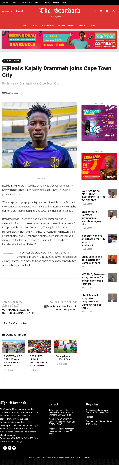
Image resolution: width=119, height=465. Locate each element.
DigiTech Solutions (82, 457)
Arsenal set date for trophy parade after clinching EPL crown (61, 430)
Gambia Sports (11, 61)
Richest (89, 416)
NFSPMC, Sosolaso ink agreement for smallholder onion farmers (93, 279)
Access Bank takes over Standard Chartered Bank (98, 410)
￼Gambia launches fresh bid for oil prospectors (60, 308)
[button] (113, 11)
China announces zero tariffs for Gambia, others (92, 260)
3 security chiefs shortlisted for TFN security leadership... (93, 240)
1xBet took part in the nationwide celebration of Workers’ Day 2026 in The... (61, 412)
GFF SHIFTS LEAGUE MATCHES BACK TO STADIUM (39, 359)
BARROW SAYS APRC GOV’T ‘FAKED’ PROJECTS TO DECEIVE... (93, 195)
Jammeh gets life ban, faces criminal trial (99, 422)
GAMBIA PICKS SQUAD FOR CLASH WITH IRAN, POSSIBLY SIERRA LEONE (62, 421)
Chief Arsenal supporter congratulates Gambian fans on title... (91, 301)
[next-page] (9, 379)
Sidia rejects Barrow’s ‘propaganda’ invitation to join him (91, 218)
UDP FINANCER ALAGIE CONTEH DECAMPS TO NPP (18, 311)
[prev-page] (4, 379)
